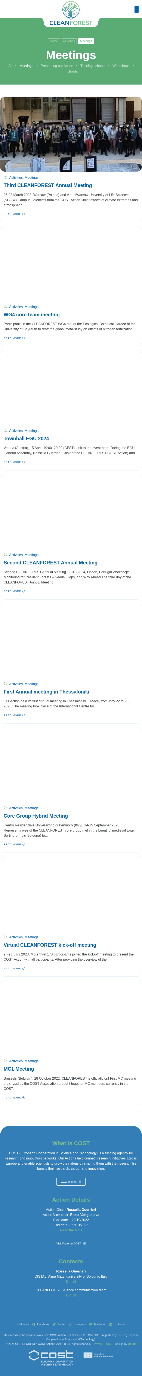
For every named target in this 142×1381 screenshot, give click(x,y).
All (10, 66)
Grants (72, 71)
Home (54, 41)
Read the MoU (71, 1230)
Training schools (92, 66)
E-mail (71, 1281)
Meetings (26, 66)
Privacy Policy (102, 1343)
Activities (69, 41)
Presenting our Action (57, 66)
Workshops (121, 66)
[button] (137, 9)
